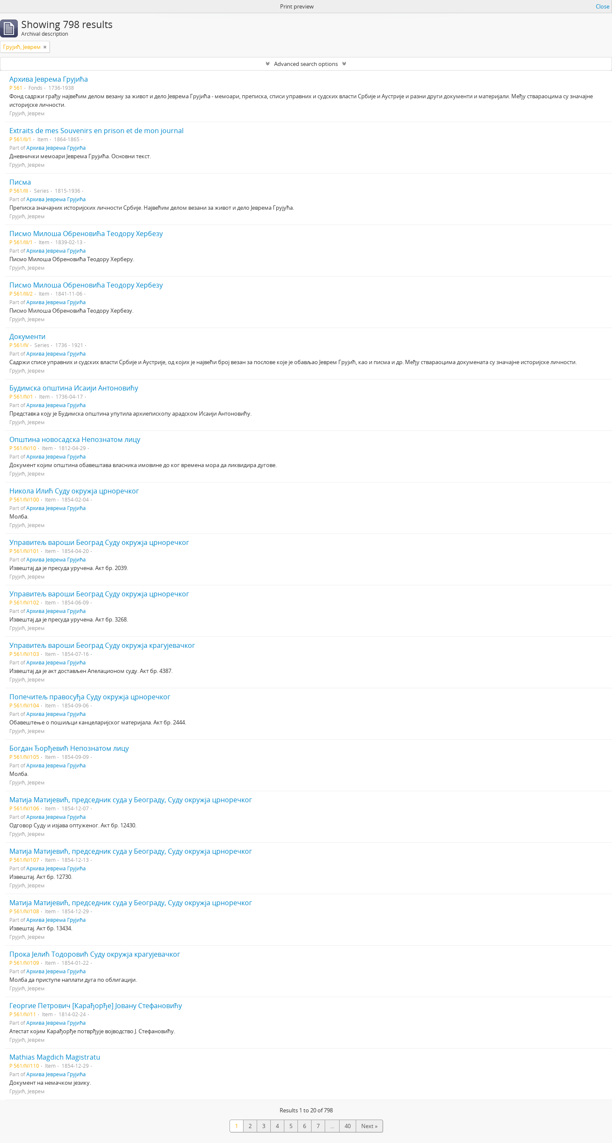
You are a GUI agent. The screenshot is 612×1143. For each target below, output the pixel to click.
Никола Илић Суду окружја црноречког (74, 491)
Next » (369, 1126)
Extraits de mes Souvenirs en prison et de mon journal (96, 130)
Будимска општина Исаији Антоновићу (73, 388)
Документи (27, 336)
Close (602, 6)
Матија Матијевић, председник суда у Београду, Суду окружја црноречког (130, 799)
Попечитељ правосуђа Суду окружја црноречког (89, 696)
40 (348, 1126)
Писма (20, 182)
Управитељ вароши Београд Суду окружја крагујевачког (102, 645)
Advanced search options (306, 64)
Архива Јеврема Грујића (48, 79)
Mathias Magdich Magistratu (54, 1057)
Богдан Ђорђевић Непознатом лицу (69, 748)
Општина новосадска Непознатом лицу (74, 439)
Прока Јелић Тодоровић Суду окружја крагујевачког (94, 954)
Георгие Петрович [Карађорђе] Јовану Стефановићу (95, 1005)
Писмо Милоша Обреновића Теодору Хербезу (86, 233)
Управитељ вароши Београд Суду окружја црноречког (99, 542)
